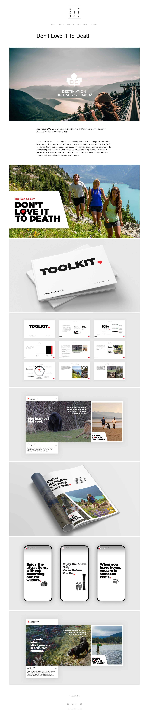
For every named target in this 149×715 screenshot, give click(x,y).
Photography (82, 24)
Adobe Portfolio (78, 709)
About (61, 24)
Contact (94, 24)
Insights (70, 24)
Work (53, 24)
